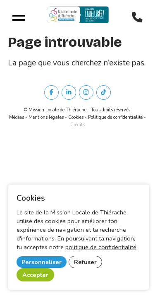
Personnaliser (41, 262)
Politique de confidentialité (115, 117)
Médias (16, 117)
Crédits (77, 125)
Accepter (35, 275)
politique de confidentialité (100, 247)
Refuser (85, 262)
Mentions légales (46, 117)
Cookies (75, 117)
